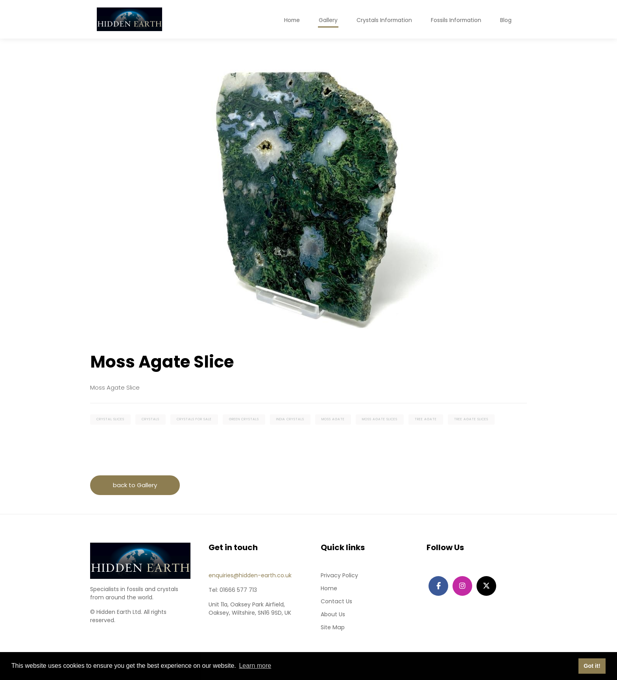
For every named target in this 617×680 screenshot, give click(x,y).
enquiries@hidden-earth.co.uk (250, 576)
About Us (333, 615)
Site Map (332, 628)
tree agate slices (471, 420)
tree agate (426, 420)
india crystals (290, 420)
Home (329, 589)
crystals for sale (194, 420)
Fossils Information (455, 20)
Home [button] (290, 20)
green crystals (244, 420)
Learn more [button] (255, 665)
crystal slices (110, 420)
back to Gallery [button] (135, 485)
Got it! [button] (592, 666)
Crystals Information (383, 20)
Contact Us (336, 602)
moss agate (333, 420)
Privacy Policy (339, 576)
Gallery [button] (326, 20)
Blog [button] (506, 20)
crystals (150, 420)
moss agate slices (379, 420)
